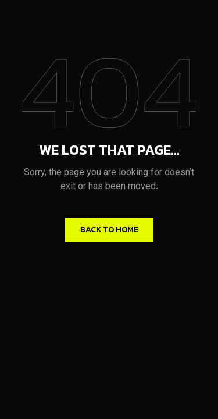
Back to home (109, 229)
